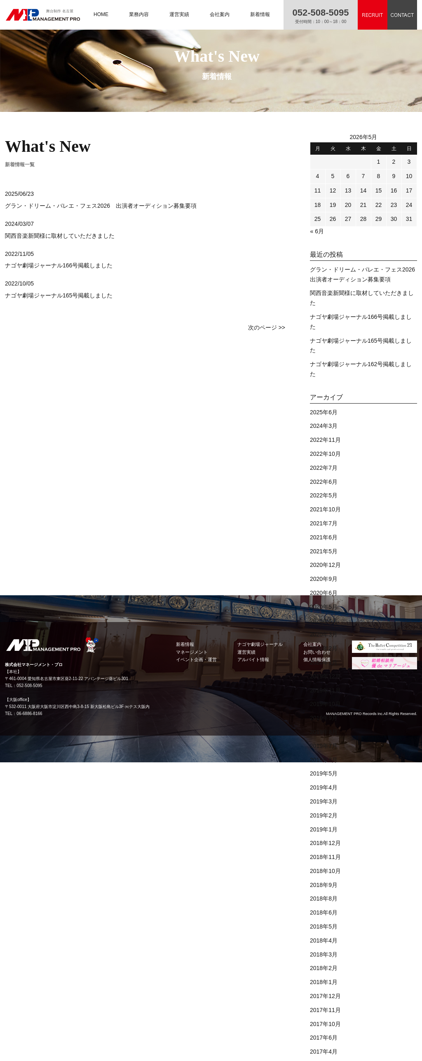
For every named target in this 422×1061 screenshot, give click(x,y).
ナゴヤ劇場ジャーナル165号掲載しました (59, 295)
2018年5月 (324, 926)
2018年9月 (324, 885)
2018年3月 (324, 954)
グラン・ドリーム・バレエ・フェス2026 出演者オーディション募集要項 (101, 205)
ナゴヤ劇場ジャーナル (260, 644)
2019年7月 (324, 746)
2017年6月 (324, 1037)
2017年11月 (325, 1010)
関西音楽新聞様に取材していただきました (60, 235)
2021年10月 (325, 509)
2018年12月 (325, 843)
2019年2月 (324, 815)
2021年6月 (324, 537)
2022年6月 (324, 481)
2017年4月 (324, 1051)
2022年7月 (324, 467)
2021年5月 (324, 551)
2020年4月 (324, 621)
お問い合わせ (317, 652)
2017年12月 (325, 996)
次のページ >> (266, 327)
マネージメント (192, 652)
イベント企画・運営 (196, 659)
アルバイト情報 (253, 659)
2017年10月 (325, 1024)
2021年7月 (324, 523)
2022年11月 (325, 439)
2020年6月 (324, 593)
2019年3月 (324, 801)
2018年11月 (325, 857)
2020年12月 (325, 565)
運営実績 (179, 14)
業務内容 (139, 14)
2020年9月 (324, 579)
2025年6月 (324, 412)
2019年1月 (324, 829)
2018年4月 (324, 940)
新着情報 (260, 14)
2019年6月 (324, 760)
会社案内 (220, 14)
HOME (101, 14)
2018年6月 (324, 912)
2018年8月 (324, 898)
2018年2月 (324, 968)
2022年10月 (325, 453)
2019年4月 (324, 787)
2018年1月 (324, 982)
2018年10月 (325, 871)
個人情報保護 (317, 659)
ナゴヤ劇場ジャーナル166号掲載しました (59, 265)
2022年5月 (324, 495)
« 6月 (317, 231)
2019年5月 (324, 773)
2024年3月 (324, 426)
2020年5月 (324, 607)
